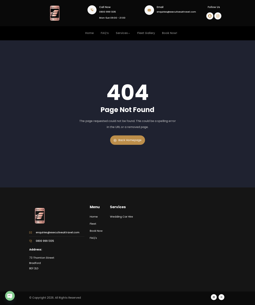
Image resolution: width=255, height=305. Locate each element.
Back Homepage (127, 140)
